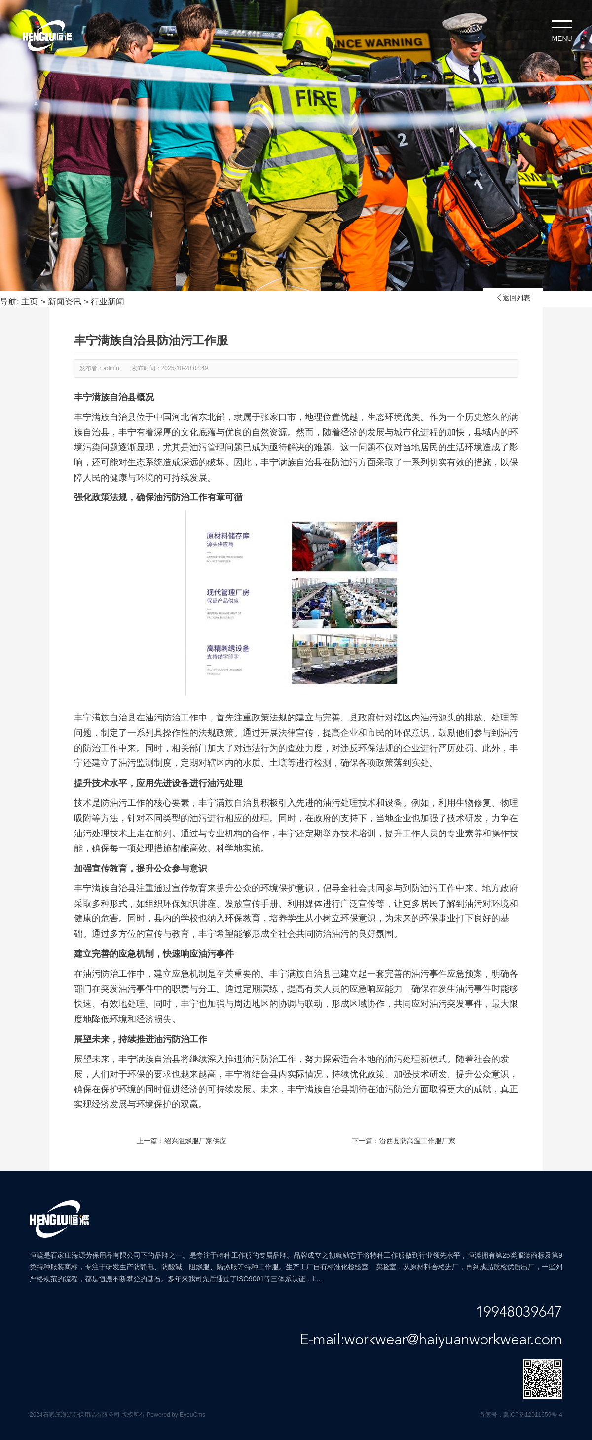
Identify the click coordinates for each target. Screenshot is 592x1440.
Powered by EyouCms (175, 1414)
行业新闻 (107, 301)
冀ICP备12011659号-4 (532, 1414)
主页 (29, 301)
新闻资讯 (64, 301)
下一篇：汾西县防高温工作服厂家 (403, 1141)
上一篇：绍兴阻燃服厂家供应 (181, 1141)
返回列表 (513, 298)
